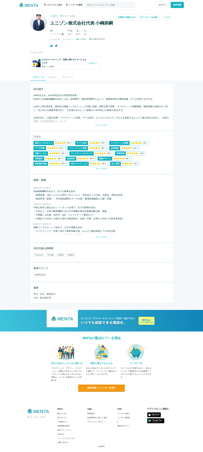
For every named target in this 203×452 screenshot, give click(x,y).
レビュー (53, 77)
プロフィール (38, 77)
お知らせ (61, 434)
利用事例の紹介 (63, 426)
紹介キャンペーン (64, 430)
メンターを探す (123, 413)
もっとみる (101, 125)
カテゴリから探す (53, 5)
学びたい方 (61, 417)
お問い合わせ (62, 442)
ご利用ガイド (62, 421)
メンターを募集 (74, 5)
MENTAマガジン (123, 426)
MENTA (102, 446)
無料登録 (177, 5)
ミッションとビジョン (66, 438)
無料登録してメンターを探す (101, 388)
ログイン (163, 5)
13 (63, 39)
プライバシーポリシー (96, 421)
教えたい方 (61, 413)
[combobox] (110, 4)
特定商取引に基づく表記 (97, 417)
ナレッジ (68, 77)
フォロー (167, 17)
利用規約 (91, 413)
